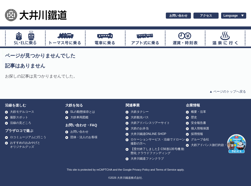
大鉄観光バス (140, 117)
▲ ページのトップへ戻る (227, 91)
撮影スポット (19, 117)
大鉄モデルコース (22, 112)
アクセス (206, 15)
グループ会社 (200, 139)
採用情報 (197, 134)
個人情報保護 (200, 128)
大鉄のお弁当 (140, 128)
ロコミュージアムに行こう (28, 137)
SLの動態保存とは (82, 112)
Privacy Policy (140, 169)
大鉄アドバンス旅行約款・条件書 (213, 145)
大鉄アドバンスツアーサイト (150, 123)
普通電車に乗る (105, 38)
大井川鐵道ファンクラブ (147, 158)
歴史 (194, 117)
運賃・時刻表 (185, 38)
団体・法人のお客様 (83, 137)
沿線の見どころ (20, 123)
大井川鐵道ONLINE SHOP (148, 134)
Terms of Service (166, 169)
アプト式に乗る (145, 38)
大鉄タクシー (140, 112)
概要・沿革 (198, 112)
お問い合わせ (178, 15)
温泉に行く (225, 38)
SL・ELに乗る (25, 38)
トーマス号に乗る (65, 38)
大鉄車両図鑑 (79, 117)
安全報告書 (198, 123)
